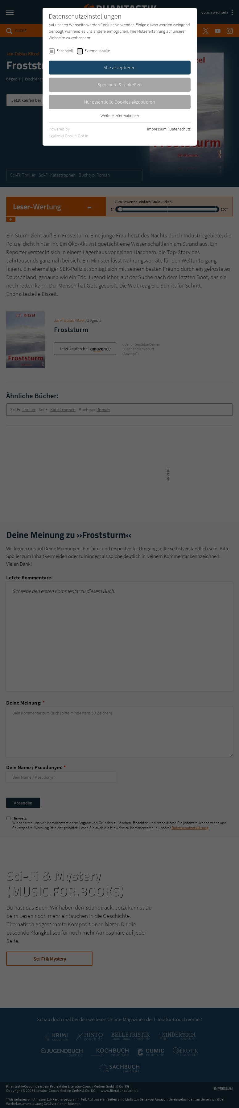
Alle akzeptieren (120, 67)
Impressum (157, 129)
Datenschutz (180, 129)
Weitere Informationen (120, 115)
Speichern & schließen (119, 84)
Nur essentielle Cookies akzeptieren (119, 102)
